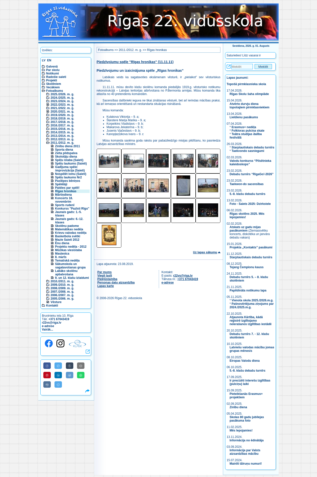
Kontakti (52, 305)
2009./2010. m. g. (62, 284)
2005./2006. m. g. (62, 298)
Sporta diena (64, 149)
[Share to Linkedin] (58, 375)
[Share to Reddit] (69, 375)
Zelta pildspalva (66, 153)
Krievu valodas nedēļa (70, 233)
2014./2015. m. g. (62, 132)
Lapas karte (105, 286)
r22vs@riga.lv (51, 322)
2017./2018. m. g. (62, 122)
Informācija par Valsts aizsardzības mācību (245, 452)
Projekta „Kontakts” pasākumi (251, 247)
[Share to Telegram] (58, 384)
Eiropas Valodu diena (245, 360)
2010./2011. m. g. (62, 281)
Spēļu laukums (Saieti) (71, 163)
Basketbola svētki (67, 236)
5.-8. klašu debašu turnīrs (248, 194)
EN (49, 60)
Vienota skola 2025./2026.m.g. (252, 300)
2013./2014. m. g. (62, 136)
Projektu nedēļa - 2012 (70, 246)
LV (43, 60)
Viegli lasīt (104, 275)
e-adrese (48, 326)
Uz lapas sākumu (205, 252)
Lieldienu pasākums (244, 117)
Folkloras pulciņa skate (248, 130)
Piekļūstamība (107, 279)
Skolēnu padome (67, 226)
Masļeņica (62, 253)
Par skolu (52, 70)
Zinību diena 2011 (67, 146)
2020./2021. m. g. (62, 111)
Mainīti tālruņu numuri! (246, 463)
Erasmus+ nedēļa (244, 127)
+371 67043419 (59, 319)
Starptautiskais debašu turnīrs (253, 147)
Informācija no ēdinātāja (247, 440)
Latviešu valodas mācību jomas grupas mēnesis (252, 349)
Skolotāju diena (66, 156)
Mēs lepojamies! (241, 430)
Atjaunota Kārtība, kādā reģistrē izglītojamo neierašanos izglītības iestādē (250, 320)
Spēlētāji (61, 184)
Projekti (51, 80)
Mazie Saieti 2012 (67, 239)
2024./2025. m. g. (62, 97)
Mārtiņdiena (63, 194)
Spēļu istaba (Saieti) (69, 160)
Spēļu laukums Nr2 (68, 177)
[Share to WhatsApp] (80, 375)
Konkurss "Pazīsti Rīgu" (72, 208)
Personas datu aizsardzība (116, 282)
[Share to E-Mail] (80, 365)
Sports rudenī (64, 205)
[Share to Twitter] (58, 365)
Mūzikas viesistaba (68, 250)
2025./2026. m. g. (62, 94)
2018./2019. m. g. (62, 118)
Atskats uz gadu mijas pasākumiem (245, 228)
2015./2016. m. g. (62, 129)
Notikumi (52, 73)
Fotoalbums (54, 91)
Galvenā (52, 66)
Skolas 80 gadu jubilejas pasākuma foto (247, 418)
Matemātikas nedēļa (69, 229)
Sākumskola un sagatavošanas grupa (70, 265)
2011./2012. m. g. (62, 142)
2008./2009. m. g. (62, 288)
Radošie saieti (56, 77)
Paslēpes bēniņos (67, 181)
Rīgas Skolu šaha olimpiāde (249, 94)
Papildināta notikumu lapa (248, 290)
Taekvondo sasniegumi (248, 151)
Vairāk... (47, 329)
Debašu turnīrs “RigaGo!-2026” (251, 174)
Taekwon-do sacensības (247, 184)
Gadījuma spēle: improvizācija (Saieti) (70, 168)
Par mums (104, 272)
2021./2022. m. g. (62, 108)
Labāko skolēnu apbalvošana (66, 272)
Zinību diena (238, 407)
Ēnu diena (62, 243)
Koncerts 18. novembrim (64, 199)
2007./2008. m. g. (62, 291)
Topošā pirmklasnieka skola (246, 84)
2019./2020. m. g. (62, 115)
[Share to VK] (47, 384)
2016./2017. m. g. (62, 125)
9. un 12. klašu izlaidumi (72, 278)
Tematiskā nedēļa (67, 260)
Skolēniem (53, 84)
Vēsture (56, 302)
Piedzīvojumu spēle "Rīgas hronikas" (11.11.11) (135, 62)
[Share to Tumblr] (69, 365)
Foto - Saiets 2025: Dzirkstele (250, 204)
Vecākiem (53, 87)
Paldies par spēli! (67, 188)
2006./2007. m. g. (62, 295)
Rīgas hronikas (65, 191)
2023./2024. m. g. (62, 101)
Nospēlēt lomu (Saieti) (70, 174)
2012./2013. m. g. (62, 139)
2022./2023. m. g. (62, 104)
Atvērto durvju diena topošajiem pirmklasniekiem (249, 105)
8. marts (60, 257)
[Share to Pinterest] (47, 375)
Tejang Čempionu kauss (247, 267)
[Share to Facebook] (47, 365)
